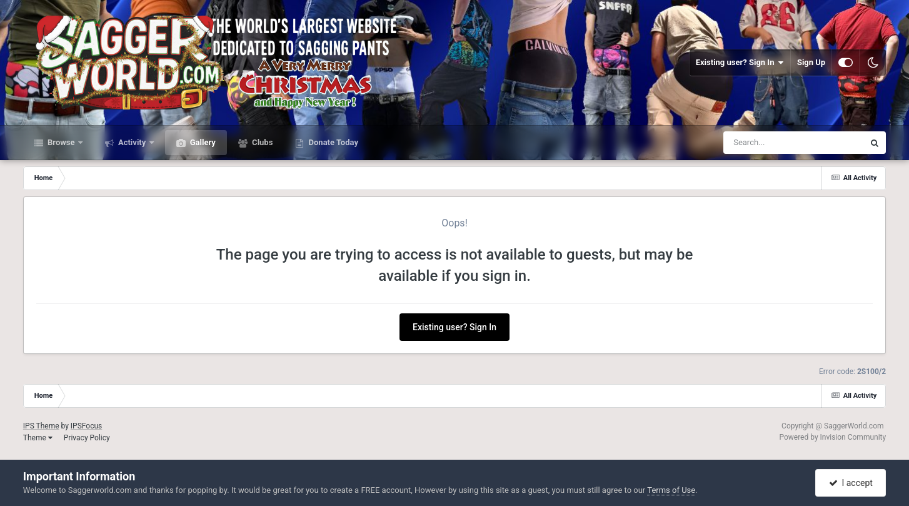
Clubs (261, 142)
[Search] (762, 142)
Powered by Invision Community (832, 437)
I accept (851, 483)
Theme (38, 437)
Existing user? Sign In (740, 62)
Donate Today (332, 142)
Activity (132, 142)
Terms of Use (671, 490)
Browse (61, 142)
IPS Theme (41, 426)
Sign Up (811, 62)
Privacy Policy (87, 437)
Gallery (202, 142)
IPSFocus (86, 426)
